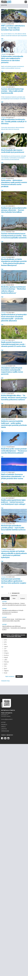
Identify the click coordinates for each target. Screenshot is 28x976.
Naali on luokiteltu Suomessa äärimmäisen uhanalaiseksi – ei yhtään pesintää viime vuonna (12, 476)
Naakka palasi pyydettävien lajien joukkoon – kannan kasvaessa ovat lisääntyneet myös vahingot (13, 502)
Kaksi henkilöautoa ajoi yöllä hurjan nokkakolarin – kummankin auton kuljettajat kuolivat (14, 628)
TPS (5, 666)
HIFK (5, 640)
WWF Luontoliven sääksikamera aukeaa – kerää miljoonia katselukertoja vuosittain (13, 28)
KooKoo (6, 655)
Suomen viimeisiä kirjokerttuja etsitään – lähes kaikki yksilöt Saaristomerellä (12, 91)
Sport (5, 668)
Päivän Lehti (6, 1)
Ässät (5, 673)
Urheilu (3, 726)
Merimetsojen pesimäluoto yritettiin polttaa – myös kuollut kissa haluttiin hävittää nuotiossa (13, 528)
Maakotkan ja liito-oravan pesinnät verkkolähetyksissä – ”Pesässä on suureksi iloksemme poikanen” (14, 451)
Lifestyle (3, 24)
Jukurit (6, 646)
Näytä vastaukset (9, 676)
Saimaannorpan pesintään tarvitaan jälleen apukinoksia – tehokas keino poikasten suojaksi (13, 581)
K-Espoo (6, 653)
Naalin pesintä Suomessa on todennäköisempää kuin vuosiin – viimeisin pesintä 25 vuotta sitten (13, 344)
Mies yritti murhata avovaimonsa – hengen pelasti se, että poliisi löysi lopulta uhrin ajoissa (14, 604)
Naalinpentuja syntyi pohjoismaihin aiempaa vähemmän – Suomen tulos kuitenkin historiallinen (14, 210)
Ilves (5, 644)
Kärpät (6, 657)
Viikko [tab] (14, 598)
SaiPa (5, 664)
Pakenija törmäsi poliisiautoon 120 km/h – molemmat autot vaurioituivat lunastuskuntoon (13, 612)
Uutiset (4, 601)
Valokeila (4, 724)
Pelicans (6, 662)
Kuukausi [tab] (22, 598)
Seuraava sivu (16, 593)
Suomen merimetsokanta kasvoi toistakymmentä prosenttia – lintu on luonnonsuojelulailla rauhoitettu (14, 236)
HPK (5, 642)
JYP (5, 648)
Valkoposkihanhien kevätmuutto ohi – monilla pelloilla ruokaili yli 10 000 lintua (13, 122)
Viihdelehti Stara (5, 681)
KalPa (5, 651)
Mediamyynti (9, 735)
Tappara (6, 670)
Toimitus (3, 735)
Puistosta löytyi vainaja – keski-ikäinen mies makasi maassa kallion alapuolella (13, 620)
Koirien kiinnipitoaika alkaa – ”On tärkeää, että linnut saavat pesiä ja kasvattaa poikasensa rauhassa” (14, 398)
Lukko (5, 659)
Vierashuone (5, 731)
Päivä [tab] (5, 598)
